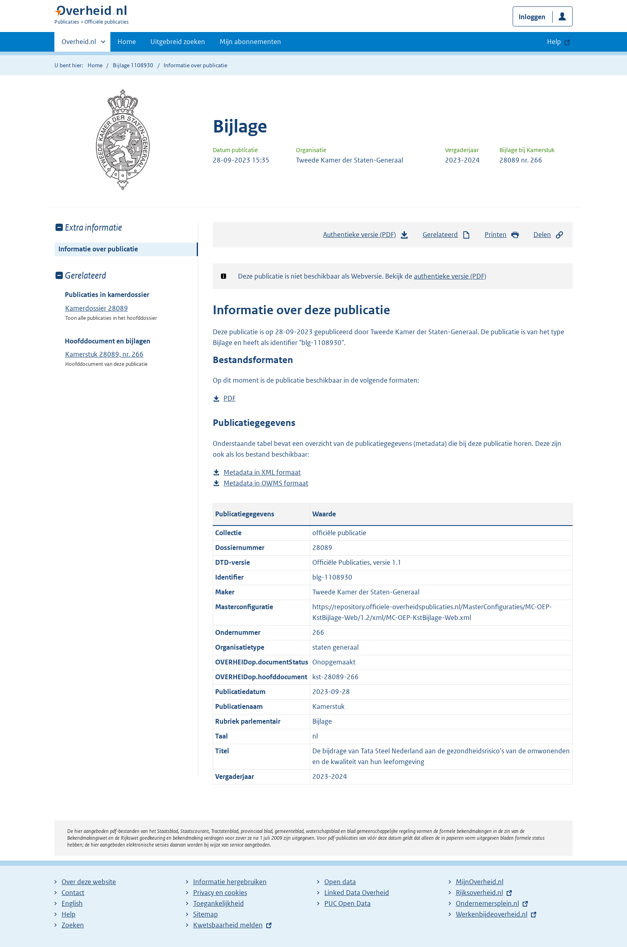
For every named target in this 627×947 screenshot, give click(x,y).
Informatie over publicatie (98, 249)
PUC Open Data (347, 903)
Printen (502, 234)
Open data (340, 881)
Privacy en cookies (220, 892)
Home (127, 41)
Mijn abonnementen (250, 41)
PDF (230, 398)
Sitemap (205, 914)
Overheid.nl (79, 44)
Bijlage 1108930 (133, 65)
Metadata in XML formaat (262, 472)
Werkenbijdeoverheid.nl (491, 914)
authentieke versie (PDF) (450, 276)
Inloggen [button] (532, 16)
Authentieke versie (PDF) (366, 236)
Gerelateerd (447, 234)
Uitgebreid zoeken (177, 41)
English (72, 903)
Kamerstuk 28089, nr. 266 (104, 354)
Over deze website (89, 881)
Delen (548, 234)
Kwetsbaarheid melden (228, 925)
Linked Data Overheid (356, 892)
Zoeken (73, 925)
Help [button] (554, 41)
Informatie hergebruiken (230, 881)
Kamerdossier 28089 (96, 308)
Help (69, 914)
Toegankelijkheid (218, 903)
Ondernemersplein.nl (487, 903)
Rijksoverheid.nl (479, 892)
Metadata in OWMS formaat (266, 483)
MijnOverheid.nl (479, 881)
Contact (73, 892)
